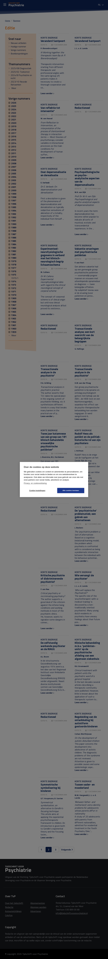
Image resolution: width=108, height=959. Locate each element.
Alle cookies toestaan (71, 490)
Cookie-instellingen (37, 491)
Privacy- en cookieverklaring (35, 483)
